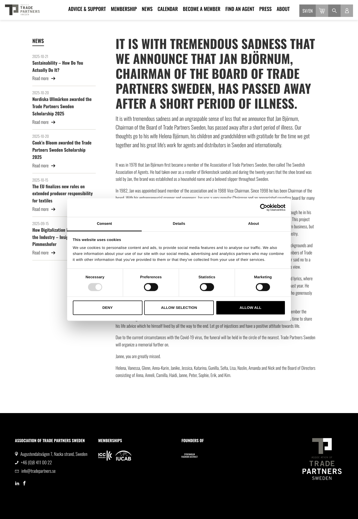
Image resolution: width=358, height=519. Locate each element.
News (147, 8)
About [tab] (253, 224)
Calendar (168, 8)
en (311, 11)
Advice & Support (87, 8)
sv (305, 11)
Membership (124, 8)
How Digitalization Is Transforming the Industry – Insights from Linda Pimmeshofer (63, 237)
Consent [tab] (104, 224)
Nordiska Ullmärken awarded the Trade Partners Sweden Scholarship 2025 (61, 106)
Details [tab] (179, 224)
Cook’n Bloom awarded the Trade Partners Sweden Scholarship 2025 (61, 150)
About (283, 8)
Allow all (251, 308)
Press (265, 8)
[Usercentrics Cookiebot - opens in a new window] (263, 207)
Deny (107, 308)
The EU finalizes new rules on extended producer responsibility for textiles (62, 193)
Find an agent (239, 8)
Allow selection (179, 308)
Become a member (201, 8)
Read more (44, 78)
